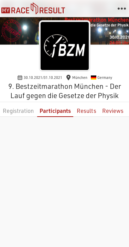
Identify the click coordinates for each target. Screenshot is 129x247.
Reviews (112, 110)
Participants (55, 110)
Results (86, 110)
